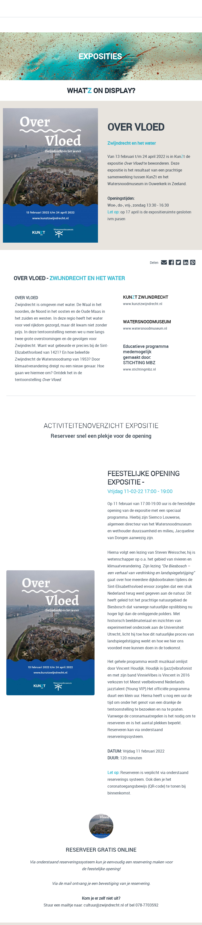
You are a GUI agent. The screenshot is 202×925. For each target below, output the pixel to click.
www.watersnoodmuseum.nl (145, 328)
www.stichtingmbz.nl (139, 369)
